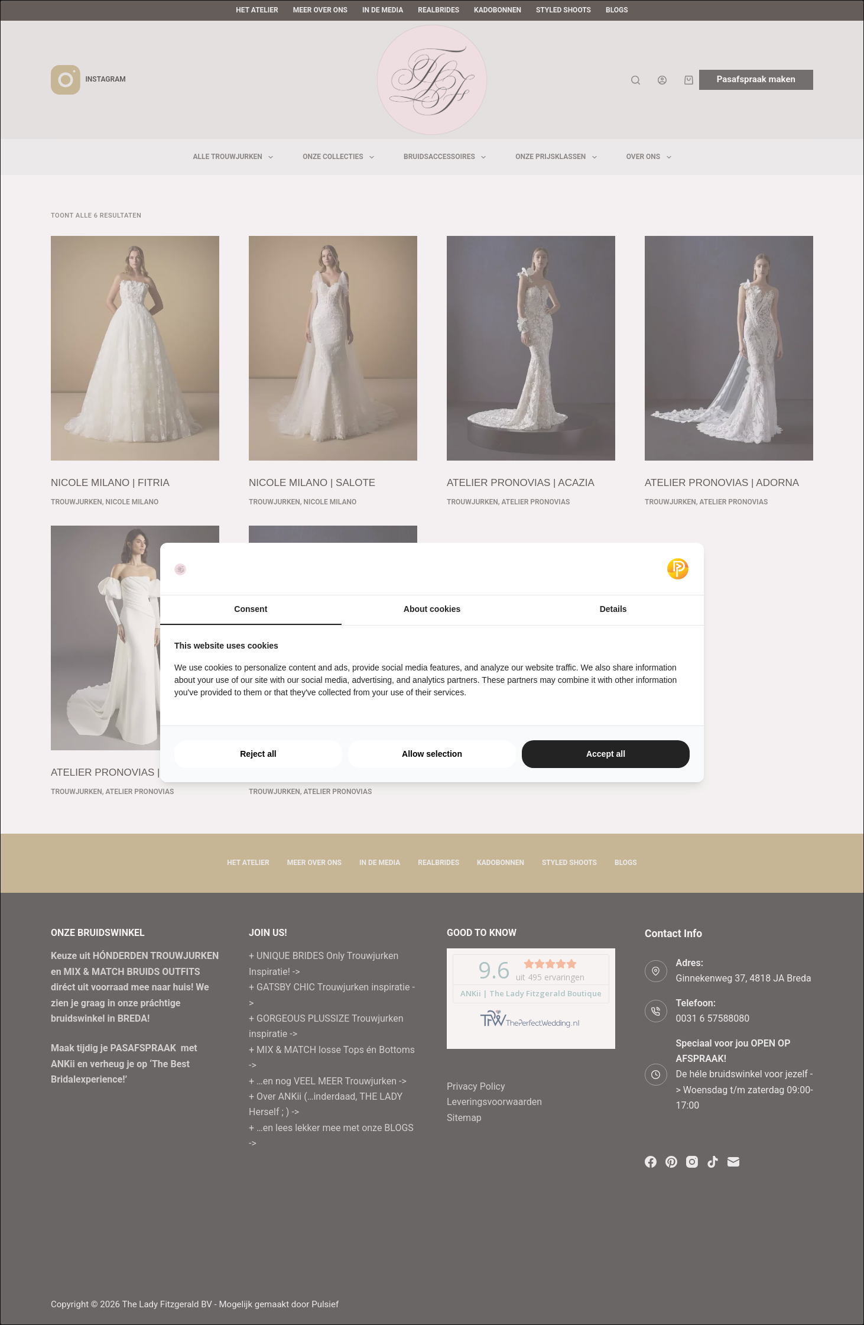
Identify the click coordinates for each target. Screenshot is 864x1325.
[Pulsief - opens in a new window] (678, 569)
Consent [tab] (250, 609)
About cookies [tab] (432, 609)
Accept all (605, 754)
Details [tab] (613, 609)
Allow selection (432, 754)
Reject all (258, 754)
